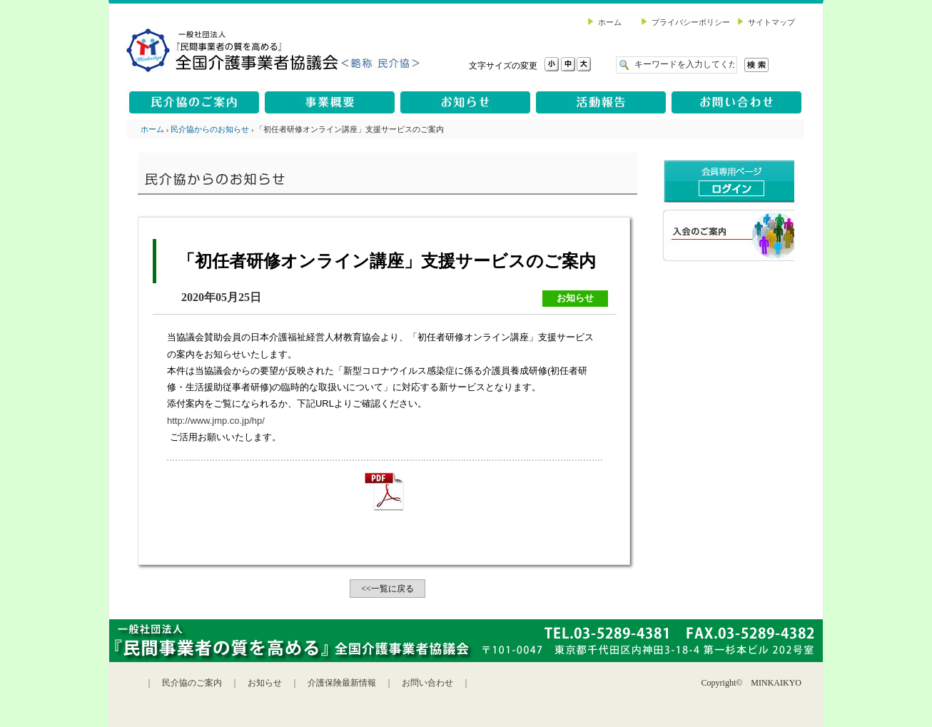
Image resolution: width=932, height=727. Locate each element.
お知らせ (265, 683)
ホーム (152, 129)
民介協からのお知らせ (210, 129)
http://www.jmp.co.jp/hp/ (216, 420)
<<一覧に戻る (387, 589)
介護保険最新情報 (342, 683)
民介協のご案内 (192, 683)
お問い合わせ (427, 683)
